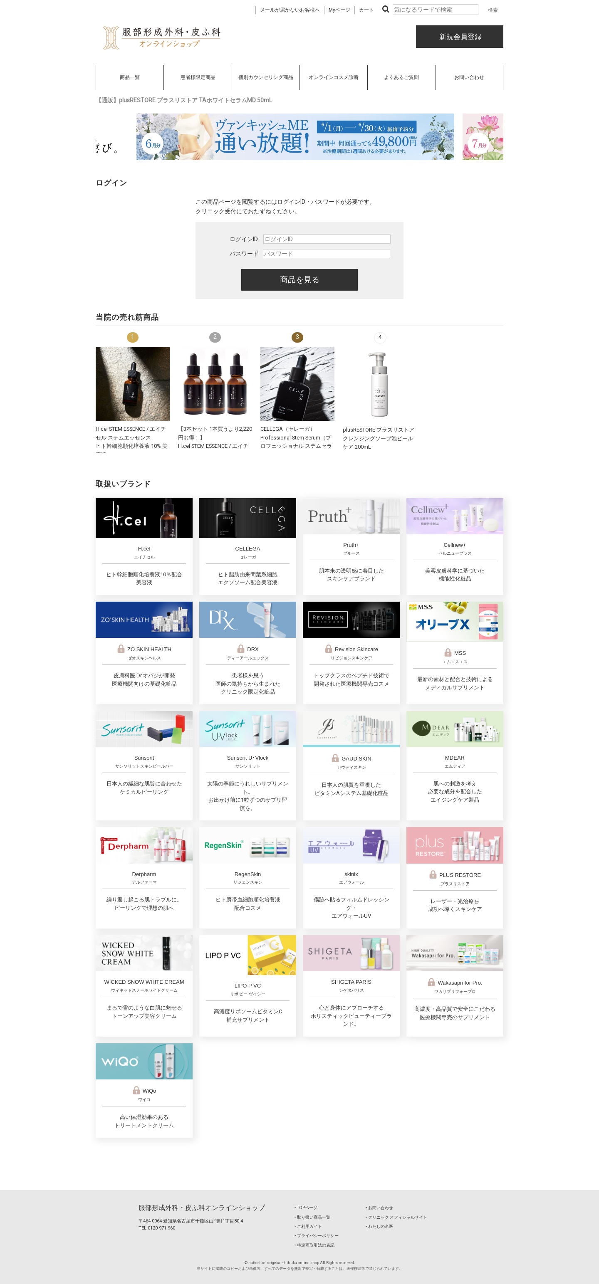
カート (366, 10)
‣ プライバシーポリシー (317, 1235)
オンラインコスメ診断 (334, 77)
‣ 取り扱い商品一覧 (312, 1217)
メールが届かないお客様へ (290, 10)
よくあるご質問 (401, 77)
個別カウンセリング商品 (265, 77)
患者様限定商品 (198, 77)
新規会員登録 (460, 36)
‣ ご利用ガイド (308, 1226)
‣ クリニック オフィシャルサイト (396, 1217)
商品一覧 (130, 77)
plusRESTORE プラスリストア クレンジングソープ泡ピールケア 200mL (378, 438)
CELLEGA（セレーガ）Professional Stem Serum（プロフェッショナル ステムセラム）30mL (296, 446)
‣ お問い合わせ (379, 1207)
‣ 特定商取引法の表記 (314, 1245)
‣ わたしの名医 (379, 1226)
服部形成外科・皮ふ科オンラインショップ (202, 1208)
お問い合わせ (469, 77)
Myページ (339, 10)
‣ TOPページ (306, 1207)
